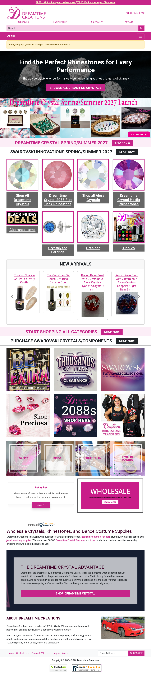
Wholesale (60, 22)
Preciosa (93, 248)
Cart (129, 22)
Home (11, 653)
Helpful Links (59, 653)
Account (97, 22)
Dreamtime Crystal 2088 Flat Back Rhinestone (58, 199)
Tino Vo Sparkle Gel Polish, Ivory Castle (24, 279)
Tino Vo (128, 248)
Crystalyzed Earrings (57, 250)
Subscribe (136, 653)
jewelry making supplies (18, 540)
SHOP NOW (122, 143)
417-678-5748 (136, 13)
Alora (92, 540)
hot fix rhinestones (91, 536)
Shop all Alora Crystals (93, 197)
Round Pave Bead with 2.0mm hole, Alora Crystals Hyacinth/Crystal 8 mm (93, 282)
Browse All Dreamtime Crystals (75, 88)
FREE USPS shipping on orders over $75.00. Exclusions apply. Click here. (75, 2)
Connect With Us (40, 653)
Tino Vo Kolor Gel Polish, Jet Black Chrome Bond (58, 279)
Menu (10, 36)
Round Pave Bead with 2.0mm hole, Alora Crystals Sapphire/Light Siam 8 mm (126, 282)
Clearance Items (22, 230)
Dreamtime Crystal (65, 540)
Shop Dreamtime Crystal (75, 593)
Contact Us (21, 653)
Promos (23, 22)
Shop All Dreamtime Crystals (22, 199)
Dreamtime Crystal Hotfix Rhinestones (128, 199)
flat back (106, 536)
